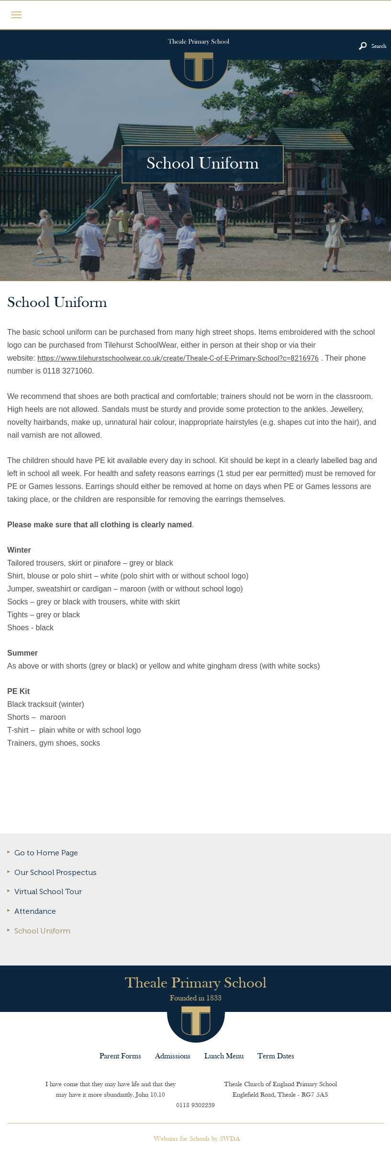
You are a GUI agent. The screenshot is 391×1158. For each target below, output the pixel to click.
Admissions (172, 1056)
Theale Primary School (198, 60)
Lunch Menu (224, 1056)
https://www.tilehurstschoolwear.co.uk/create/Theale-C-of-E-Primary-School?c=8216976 (178, 358)
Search (378, 46)
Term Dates (275, 1056)
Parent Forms (120, 1056)
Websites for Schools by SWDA (197, 1139)
